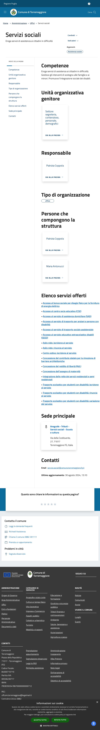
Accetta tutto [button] (40, 720)
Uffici (32, 23)
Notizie (78, 595)
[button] (50, 725)
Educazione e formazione (56, 597)
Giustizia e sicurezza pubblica (59, 605)
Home (5, 23)
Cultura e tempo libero (35, 602)
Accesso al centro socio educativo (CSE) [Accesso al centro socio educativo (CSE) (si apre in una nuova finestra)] (62, 311)
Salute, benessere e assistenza (59, 626)
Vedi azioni (73, 40)
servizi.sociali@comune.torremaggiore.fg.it (66, 467)
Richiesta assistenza (35, 667)
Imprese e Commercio (35, 611)
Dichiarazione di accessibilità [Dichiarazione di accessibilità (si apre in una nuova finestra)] (57, 674)
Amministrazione (19, 23)
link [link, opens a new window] (74, 715)
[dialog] (50, 715)
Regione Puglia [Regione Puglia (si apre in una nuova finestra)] (10, 3)
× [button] (97, 702)
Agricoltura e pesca (59, 637)
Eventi (78, 621)
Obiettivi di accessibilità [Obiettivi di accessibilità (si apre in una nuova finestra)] (61, 680)
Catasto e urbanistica (35, 620)
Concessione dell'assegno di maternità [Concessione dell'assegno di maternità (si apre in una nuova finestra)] (61, 371)
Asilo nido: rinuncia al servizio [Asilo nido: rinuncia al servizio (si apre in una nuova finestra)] (57, 348)
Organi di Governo (9, 595)
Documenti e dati (9, 626)
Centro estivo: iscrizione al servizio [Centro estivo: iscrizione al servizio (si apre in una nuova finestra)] (59, 353)
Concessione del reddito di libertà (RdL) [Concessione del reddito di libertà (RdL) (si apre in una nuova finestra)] (62, 366)
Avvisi (77, 604)
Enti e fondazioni (9, 609)
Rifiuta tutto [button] (60, 720)
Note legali (55, 667)
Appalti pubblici (32, 615)
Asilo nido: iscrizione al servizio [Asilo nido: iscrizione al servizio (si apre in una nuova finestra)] (58, 343)
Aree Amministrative (11, 600)
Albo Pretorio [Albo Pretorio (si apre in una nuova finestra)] (56, 658)
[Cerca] (94, 12)
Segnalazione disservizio (36, 658)
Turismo (29, 624)
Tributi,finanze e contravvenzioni (58, 613)
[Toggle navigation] (5, 12)
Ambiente (55, 619)
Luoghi (78, 617)
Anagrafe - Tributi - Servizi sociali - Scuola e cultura (61, 429)
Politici (4, 613)
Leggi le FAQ (31, 663)
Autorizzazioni (57, 632)
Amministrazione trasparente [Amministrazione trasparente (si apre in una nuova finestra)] (58, 652)
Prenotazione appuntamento (32, 652)
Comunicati (80, 600)
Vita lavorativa (32, 606)
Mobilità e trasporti (34, 629)
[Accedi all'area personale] (89, 3)
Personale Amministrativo (8, 620)
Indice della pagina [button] (16, 61)
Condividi (73, 35)
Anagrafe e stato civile (35, 597)
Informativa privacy (59, 663)
